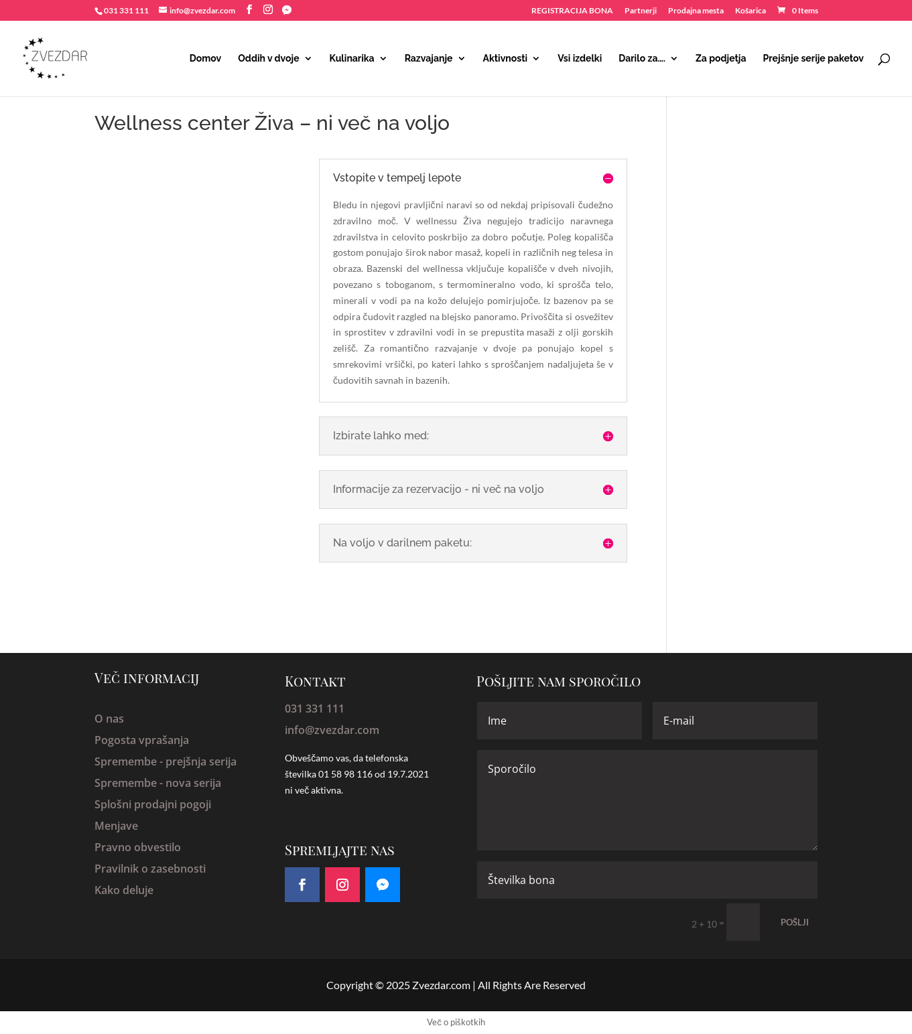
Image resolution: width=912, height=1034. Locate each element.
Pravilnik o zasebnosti (150, 868)
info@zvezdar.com (332, 730)
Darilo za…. (641, 59)
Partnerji (641, 11)
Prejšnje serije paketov (813, 59)
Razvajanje (429, 59)
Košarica (750, 11)
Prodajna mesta (696, 11)
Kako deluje (123, 890)
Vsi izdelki (580, 59)
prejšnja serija (201, 761)
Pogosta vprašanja (141, 740)
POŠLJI (795, 922)
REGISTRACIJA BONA (572, 11)
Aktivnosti (505, 59)
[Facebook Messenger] (286, 10)
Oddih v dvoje (268, 59)
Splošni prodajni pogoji (152, 804)
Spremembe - (130, 761)
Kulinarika (352, 59)
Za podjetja (721, 59)
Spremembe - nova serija (157, 783)
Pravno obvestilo (137, 847)
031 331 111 (314, 708)
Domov (205, 59)
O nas (109, 718)
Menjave (116, 825)
